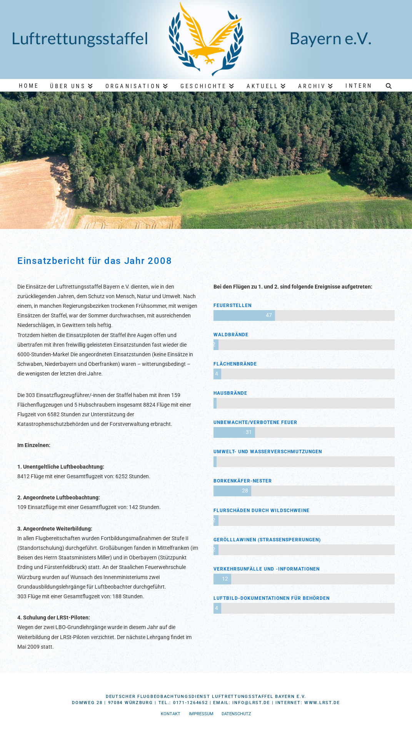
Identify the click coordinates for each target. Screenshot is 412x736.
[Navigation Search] (388, 85)
